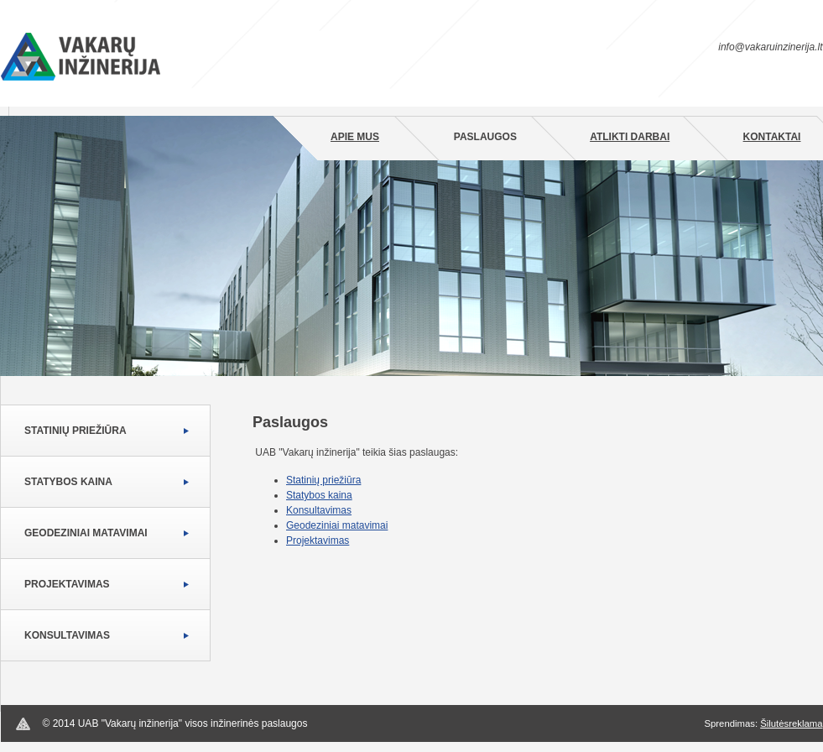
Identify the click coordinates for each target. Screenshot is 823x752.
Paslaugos (485, 137)
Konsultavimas (67, 635)
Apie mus (355, 137)
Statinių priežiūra (75, 430)
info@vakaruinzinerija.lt (770, 47)
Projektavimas (67, 584)
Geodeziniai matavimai (86, 533)
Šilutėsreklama (791, 723)
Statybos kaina (68, 482)
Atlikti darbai (629, 137)
